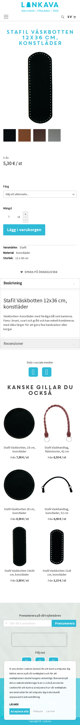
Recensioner (13, 343)
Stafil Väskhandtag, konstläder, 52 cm (57, 511)
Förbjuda (38, 711)
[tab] (40, 283)
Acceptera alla (20, 711)
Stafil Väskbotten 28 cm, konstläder (19, 511)
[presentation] (39, 639)
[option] (9, 135)
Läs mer (13, 704)
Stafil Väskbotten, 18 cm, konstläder (19, 449)
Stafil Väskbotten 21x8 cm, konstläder (57, 572)
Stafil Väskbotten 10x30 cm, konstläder (19, 572)
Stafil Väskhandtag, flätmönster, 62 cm (57, 449)
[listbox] (40, 136)
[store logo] (40, 7)
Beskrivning (12, 283)
